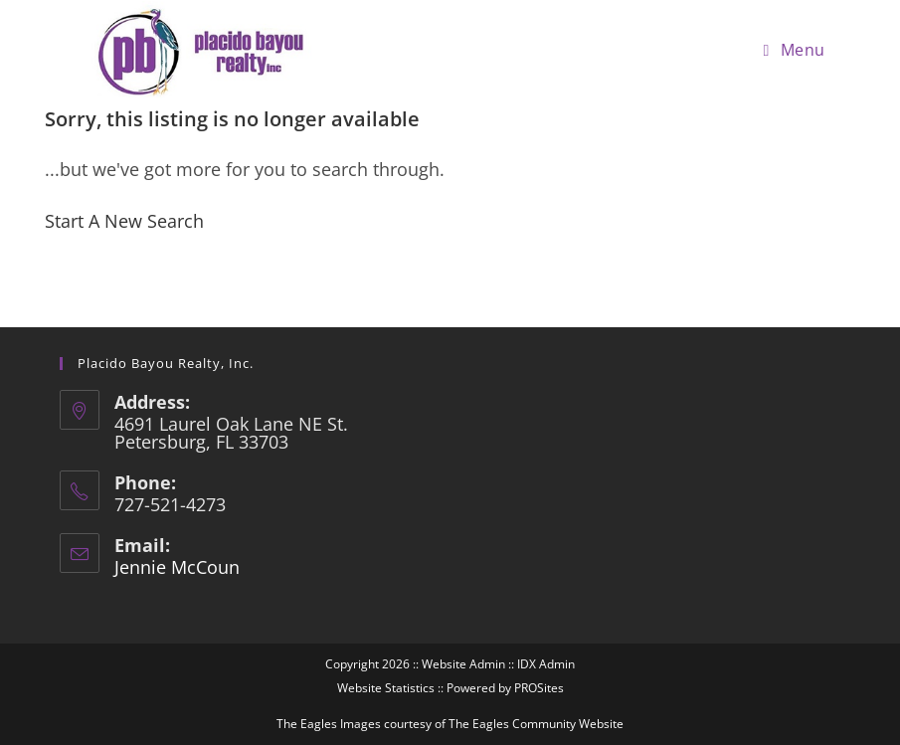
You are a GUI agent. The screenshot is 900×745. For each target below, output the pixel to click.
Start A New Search (124, 221)
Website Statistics (386, 687)
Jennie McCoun (177, 567)
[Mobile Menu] (794, 50)
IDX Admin (546, 663)
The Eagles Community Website (536, 723)
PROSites (539, 687)
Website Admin (463, 663)
